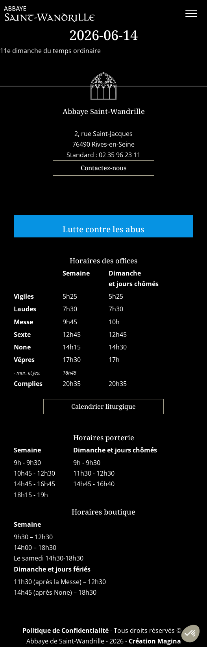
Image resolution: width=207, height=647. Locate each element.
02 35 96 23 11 (119, 155)
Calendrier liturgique (103, 406)
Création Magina (155, 641)
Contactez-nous (103, 168)
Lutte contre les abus (103, 229)
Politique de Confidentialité (65, 630)
